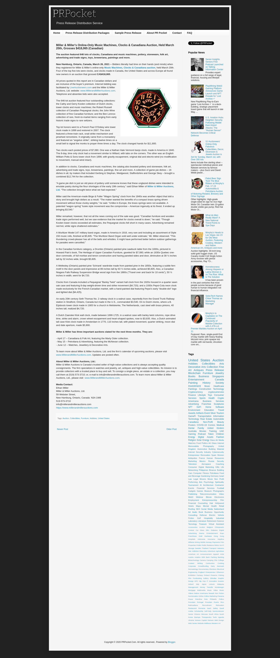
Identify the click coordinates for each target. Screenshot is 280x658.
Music (207, 386)
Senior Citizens (194, 614)
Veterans (220, 548)
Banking (221, 557)
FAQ (189, 32)
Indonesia (201, 539)
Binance (212, 470)
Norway (209, 542)
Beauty (220, 422)
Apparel (216, 554)
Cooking (221, 563)
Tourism (220, 413)
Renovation (205, 455)
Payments (216, 542)
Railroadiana (193, 605)
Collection (212, 366)
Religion (192, 440)
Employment (193, 500)
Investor (221, 581)
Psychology (209, 482)
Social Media (207, 509)
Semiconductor (218, 611)
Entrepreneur (193, 455)
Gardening (205, 476)
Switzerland (219, 509)
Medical (220, 425)
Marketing (192, 461)
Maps (198, 506)
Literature (202, 521)
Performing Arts (195, 482)
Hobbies (93, 418)
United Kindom (215, 428)
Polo (222, 542)
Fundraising (197, 578)
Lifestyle (202, 395)
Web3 (190, 497)
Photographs (218, 491)
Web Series (192, 623)
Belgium (210, 527)
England (201, 572)
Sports (202, 398)
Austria (191, 557)
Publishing (192, 494)
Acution (202, 527)
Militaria (191, 542)
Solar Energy (203, 440)
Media (221, 440)
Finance (192, 395)
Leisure (211, 584)
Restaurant (192, 608)
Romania (201, 608)
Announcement (206, 554)
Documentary (204, 569)
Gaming (192, 434)
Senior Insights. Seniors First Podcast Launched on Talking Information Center (214, 64)
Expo (222, 533)
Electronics (219, 497)
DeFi (199, 407)
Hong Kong (219, 536)
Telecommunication (208, 494)
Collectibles (75, 418)
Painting (193, 382)
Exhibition (192, 575)
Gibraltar (213, 578)
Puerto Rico (219, 602)
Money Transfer (206, 587)
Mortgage (192, 590)
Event (207, 413)
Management (193, 587)
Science (220, 521)
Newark (211, 593)
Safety (215, 608)
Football (220, 488)
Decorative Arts (197, 366)
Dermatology (193, 569)
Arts (221, 363)
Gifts (217, 467)
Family (201, 428)
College (221, 560)
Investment (194, 386)
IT (207, 581)
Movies (202, 431)
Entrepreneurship (209, 500)
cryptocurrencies (216, 392)
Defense (203, 515)
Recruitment (206, 605)
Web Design (219, 620)
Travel (221, 410)
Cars (190, 473)
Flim (189, 578)
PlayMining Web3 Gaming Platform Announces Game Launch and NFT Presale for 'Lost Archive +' (214, 92)
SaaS (209, 608)
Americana (193, 401)
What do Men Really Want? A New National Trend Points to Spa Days (213, 220)
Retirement (211, 521)
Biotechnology (193, 560)
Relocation (220, 605)
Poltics (221, 599)
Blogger (171, 642)
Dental (191, 428)
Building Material (216, 449)
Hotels (191, 506)
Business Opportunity (214, 512)
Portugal (200, 602)
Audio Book (197, 512)
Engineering (192, 572)
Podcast (202, 434)
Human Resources (215, 458)
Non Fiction (219, 593)
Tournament (193, 485)
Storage (191, 548)
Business (204, 376)
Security (220, 461)
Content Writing (195, 563)
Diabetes (214, 530)
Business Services (213, 401)
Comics (211, 425)
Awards (191, 413)
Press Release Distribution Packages (87, 32)
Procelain (208, 602)
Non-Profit (208, 422)
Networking (193, 470)
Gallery (206, 578)
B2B (203, 557)
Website (201, 623)
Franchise (206, 404)
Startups (197, 617)
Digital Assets (205, 437)
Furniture (85, 418)
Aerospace (206, 464)
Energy (191, 437)
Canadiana (193, 422)
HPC (196, 581)
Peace (190, 599)
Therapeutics (206, 617)
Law (190, 479)
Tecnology (192, 524)
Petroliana (214, 473)
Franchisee (192, 536)
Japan (204, 584)
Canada (219, 379)
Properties (192, 545)
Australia (192, 431)
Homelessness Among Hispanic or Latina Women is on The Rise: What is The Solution (215, 272)
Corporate (192, 566)
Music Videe (212, 590)
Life (222, 467)
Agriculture (220, 551)
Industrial (220, 518)
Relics (216, 545)
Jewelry (219, 373)
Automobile (218, 419)
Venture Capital (201, 620)
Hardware (208, 536)
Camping (209, 560)
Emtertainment (212, 533)
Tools (215, 617)
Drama (201, 533)
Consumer (192, 467)
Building (220, 470)
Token (211, 434)
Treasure (203, 524)
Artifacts (200, 413)
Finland (206, 575)
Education (209, 410)
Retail (221, 506)
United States (103, 418)
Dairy (213, 566)
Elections (212, 569)
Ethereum (220, 572)
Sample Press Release (128, 32)
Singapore (218, 376)
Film (222, 500)
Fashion (220, 437)
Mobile (202, 542)
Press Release (215, 370)
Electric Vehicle (216, 515)
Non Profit (219, 479)
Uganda (221, 617)
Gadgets (192, 491)
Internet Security (195, 452)
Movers (203, 479)
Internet (220, 443)
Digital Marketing (206, 467)
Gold (200, 536)
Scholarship (198, 611)
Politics (205, 443)
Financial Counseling (198, 503)
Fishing (221, 575)
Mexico (202, 461)
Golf (199, 518)
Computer (197, 473)
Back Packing (211, 557)
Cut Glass (200, 530)
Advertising (193, 404)
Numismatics (193, 596)
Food (198, 443)
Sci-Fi (221, 545)
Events (191, 488)
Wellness (207, 623)
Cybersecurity (218, 452)
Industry (207, 452)
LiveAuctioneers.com (81, 87)
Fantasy (200, 575)
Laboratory (193, 521)
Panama (221, 596)
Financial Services (205, 488)
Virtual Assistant (216, 524)
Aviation (197, 557)
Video (221, 494)
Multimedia (201, 590)
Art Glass (212, 443)
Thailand (205, 548)
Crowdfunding (203, 566)
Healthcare (219, 386)
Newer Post (62, 429)
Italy (197, 584)
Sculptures (219, 404)
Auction (65, 418)
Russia (211, 461)
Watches (192, 443)
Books (191, 376)
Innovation (213, 581)
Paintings (192, 389)
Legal (195, 479)
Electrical (220, 569)
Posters (192, 425)
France (202, 458)
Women (220, 455)
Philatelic (213, 599)
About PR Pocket (157, 32)
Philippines (203, 470)
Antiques (199, 370)
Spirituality (219, 482)
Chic (215, 560)
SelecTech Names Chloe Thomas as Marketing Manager (214, 300)
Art (189, 512)
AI (201, 485)
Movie (210, 479)
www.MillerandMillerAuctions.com (97, 90)
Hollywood (219, 503)
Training (213, 431)
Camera (203, 560)
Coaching (220, 464)
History (206, 382)
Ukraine (191, 620)
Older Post (171, 429)
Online (201, 596)
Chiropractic (219, 527)
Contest (191, 530)
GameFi (192, 416)
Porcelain (191, 602)
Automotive (202, 449)
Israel (221, 476)
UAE (221, 431)
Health (212, 398)
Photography (208, 446)
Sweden (198, 548)
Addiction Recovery (199, 551)
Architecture (208, 485)
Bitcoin (209, 497)
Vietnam (211, 620)
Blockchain (194, 373)
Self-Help (207, 611)
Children (220, 434)
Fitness (206, 473)
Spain (213, 455)
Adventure (211, 551)
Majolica (221, 539)
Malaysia (220, 584)
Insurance (211, 539)
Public (198, 545)
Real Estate (206, 419)
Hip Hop (202, 581)
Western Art (216, 623)
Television (192, 464)
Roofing (191, 509)
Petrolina (198, 599)
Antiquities (192, 458)
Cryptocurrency (195, 392)
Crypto (221, 398)
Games (200, 491)
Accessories (193, 527)
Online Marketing (210, 596)
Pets (206, 599)
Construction (205, 389)
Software (220, 407)
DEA (207, 530)
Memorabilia (193, 446)
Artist (222, 554)
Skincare (204, 614)
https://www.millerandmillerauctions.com (77, 407)
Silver (213, 413)
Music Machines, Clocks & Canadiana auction (129, 67)
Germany (215, 476)
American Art (193, 554)
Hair (211, 503)
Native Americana (201, 593)
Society (220, 382)
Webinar (199, 497)
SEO (198, 509)
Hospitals (191, 539)
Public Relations (208, 545)
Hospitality (208, 518)
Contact (177, 32)
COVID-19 (202, 425)
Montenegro (219, 587)
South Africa (213, 614)
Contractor (219, 485)
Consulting (192, 515)
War (189, 551)
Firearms (214, 575)
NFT (190, 407)
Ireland (190, 584)
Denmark (220, 566)
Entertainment (196, 379)
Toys (210, 395)
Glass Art (214, 440)
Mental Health (210, 506)
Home (56, 32)
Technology (218, 389)
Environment (194, 410)
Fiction (191, 518)
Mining (197, 542)
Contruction (210, 563)
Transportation (204, 416)
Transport (212, 548)
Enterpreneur (211, 572)
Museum (208, 491)
